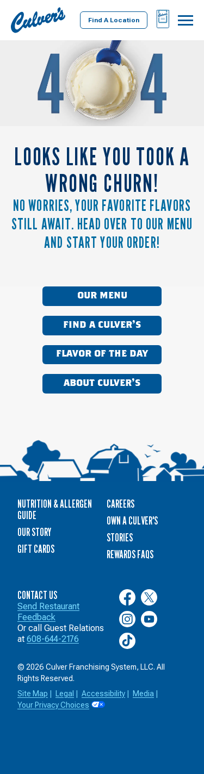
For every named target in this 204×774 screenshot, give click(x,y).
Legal (64, 693)
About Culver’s (102, 383)
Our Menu (102, 296)
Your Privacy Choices (53, 705)
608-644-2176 (53, 639)
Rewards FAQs (130, 554)
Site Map (32, 693)
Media (143, 693)
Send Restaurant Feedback (48, 611)
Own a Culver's (132, 520)
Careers (120, 503)
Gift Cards (35, 548)
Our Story (34, 532)
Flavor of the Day (102, 354)
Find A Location (113, 20)
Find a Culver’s (102, 325)
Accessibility (103, 693)
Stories (120, 537)
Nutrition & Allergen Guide (54, 509)
